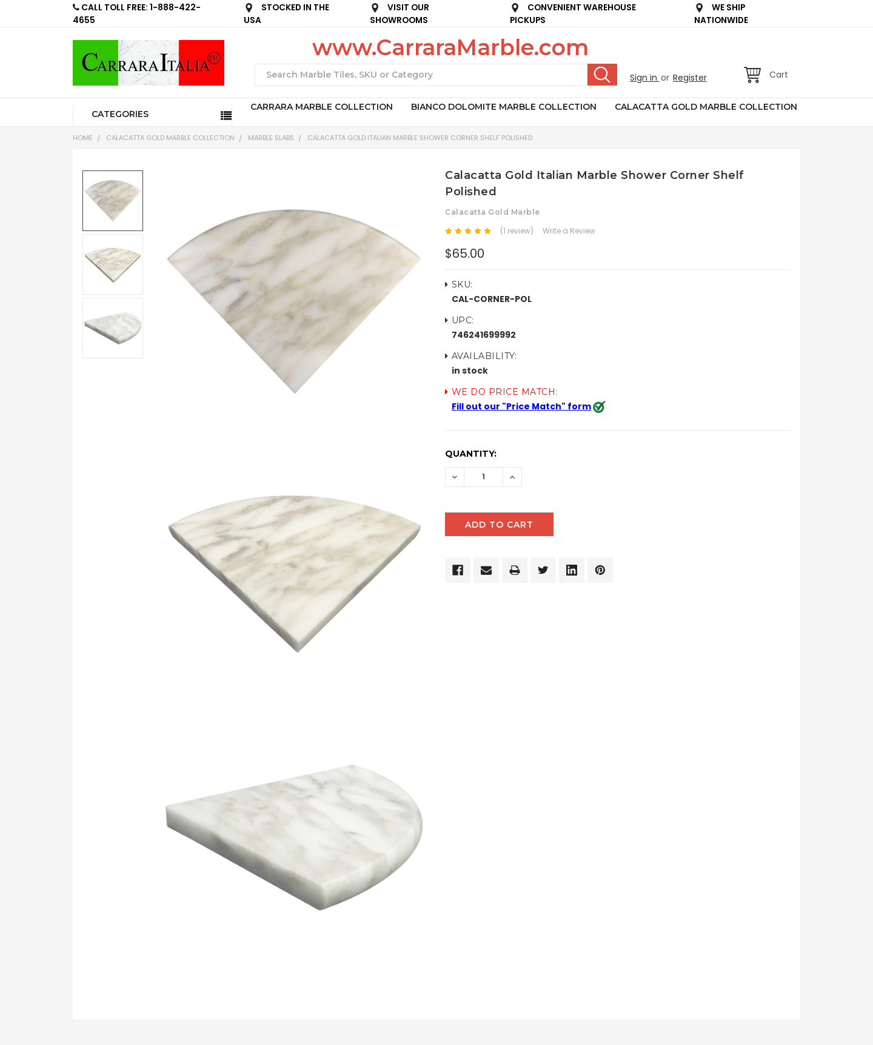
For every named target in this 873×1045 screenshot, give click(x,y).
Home (83, 138)
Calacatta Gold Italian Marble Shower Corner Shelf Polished (419, 138)
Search (602, 74)
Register (690, 78)
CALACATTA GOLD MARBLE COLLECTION (706, 106)
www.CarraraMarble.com (450, 47)
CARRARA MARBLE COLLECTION (321, 106)
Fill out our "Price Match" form (521, 406)
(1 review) (517, 231)
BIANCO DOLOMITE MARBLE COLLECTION (504, 106)
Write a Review (569, 231)
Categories (120, 114)
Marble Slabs (271, 138)
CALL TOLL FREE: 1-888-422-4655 (137, 14)
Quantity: (471, 453)
